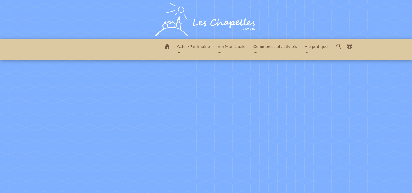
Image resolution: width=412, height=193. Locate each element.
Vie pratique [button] (316, 46)
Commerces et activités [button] (275, 46)
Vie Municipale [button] (231, 46)
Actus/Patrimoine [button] (193, 46)
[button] (167, 47)
